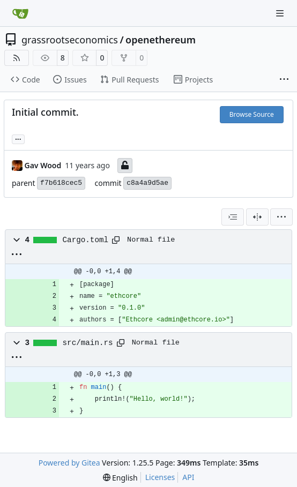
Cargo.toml (86, 240)
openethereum (160, 39)
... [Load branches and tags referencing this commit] (18, 138)
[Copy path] (115, 240)
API (188, 477)
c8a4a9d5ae (147, 183)
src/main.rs (88, 343)
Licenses (160, 477)
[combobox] (232, 217)
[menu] (281, 217)
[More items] (284, 80)
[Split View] (257, 217)
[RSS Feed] (16, 58)
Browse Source (251, 114)
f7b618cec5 (61, 183)
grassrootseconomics (69, 39)
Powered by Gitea (69, 463)
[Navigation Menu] (281, 13)
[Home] (20, 13)
